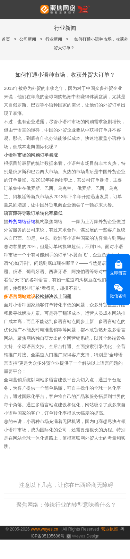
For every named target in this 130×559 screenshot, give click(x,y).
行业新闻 (53, 39)
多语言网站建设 (19, 296)
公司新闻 (27, 39)
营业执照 (109, 529)
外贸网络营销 (21, 221)
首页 (6, 39)
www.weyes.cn (44, 529)
